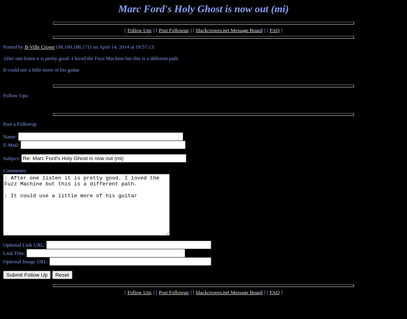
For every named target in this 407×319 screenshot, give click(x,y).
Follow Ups (139, 30)
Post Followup (174, 30)
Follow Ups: (16, 95)
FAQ (275, 30)
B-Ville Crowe (40, 47)
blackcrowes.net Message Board (229, 30)
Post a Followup (20, 124)
